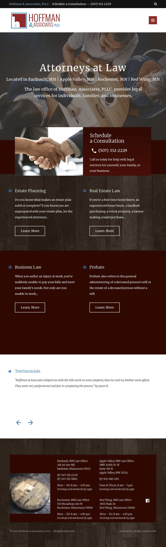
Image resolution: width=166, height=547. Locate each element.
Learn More (30, 231)
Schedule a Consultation (69, 4)
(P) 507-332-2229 (67, 475)
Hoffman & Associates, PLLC (29, 4)
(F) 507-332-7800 (67, 479)
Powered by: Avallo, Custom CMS (137, 531)
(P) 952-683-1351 (109, 479)
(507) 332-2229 (101, 4)
